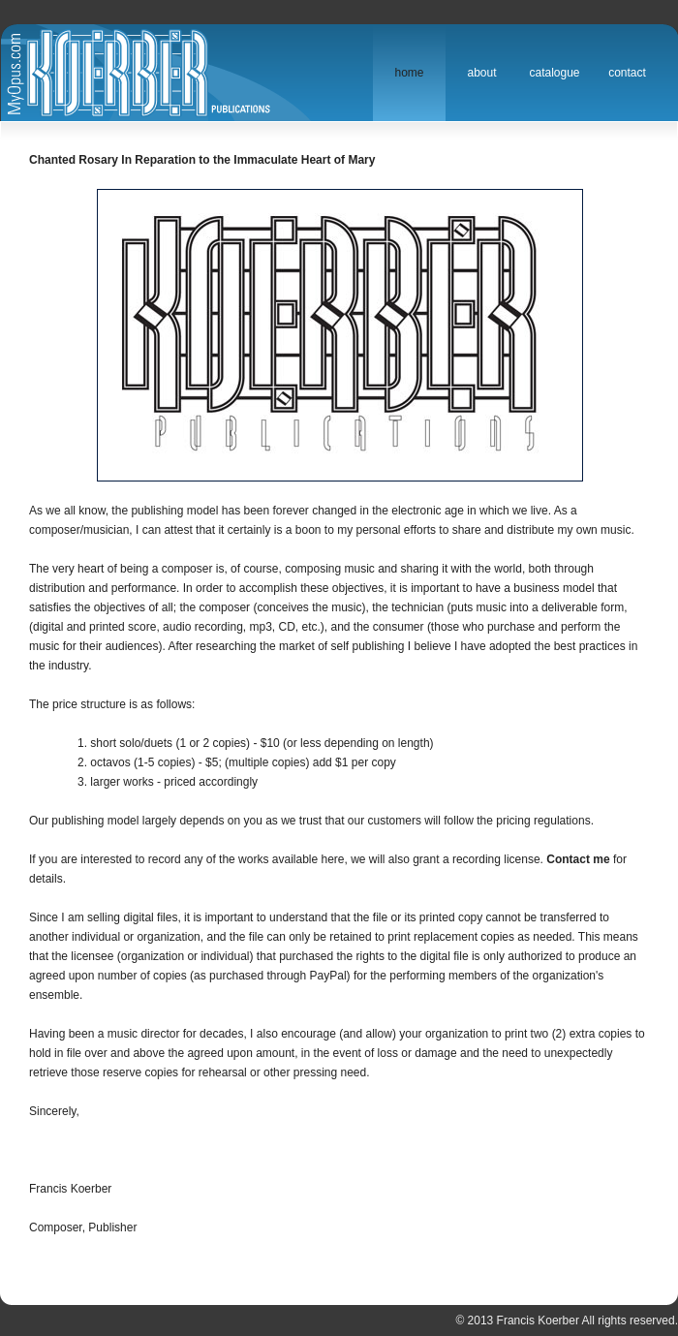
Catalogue (554, 72)
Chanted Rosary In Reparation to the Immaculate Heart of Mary (202, 160)
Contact (627, 72)
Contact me (577, 859)
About (481, 72)
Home (408, 72)
